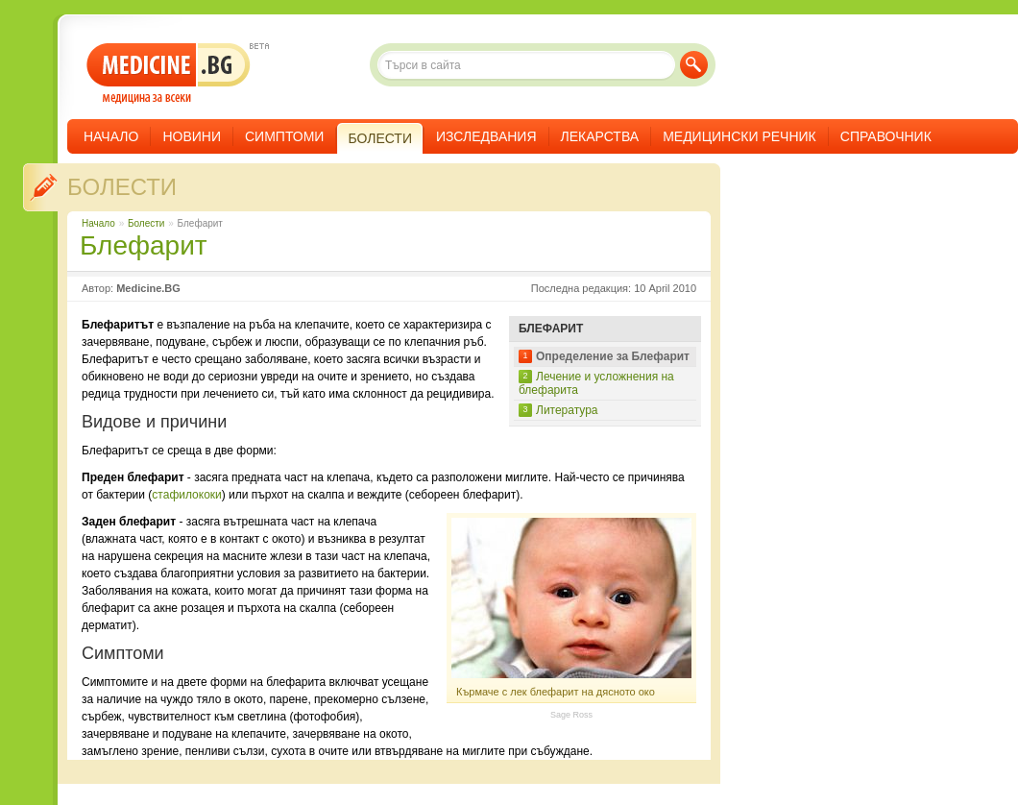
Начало (111, 136)
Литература (567, 410)
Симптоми (284, 136)
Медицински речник (739, 136)
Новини (191, 136)
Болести (122, 187)
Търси (694, 65)
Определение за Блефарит (613, 356)
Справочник (886, 136)
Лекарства (600, 136)
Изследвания (486, 136)
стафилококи (186, 494)
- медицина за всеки (168, 73)
